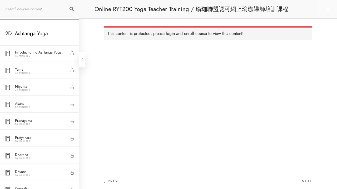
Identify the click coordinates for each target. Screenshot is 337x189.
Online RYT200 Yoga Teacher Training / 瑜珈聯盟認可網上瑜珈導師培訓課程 (191, 9)
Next (307, 181)
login (170, 33)
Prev (113, 181)
